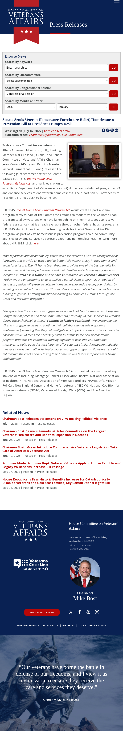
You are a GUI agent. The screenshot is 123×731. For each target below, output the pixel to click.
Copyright (68, 625)
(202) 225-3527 (83, 545)
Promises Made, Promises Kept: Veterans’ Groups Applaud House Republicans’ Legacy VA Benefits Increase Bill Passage (61, 465)
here (35, 243)
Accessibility (50, 625)
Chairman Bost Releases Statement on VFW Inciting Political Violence (54, 419)
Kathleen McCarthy (57, 131)
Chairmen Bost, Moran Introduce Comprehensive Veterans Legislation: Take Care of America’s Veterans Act (60, 449)
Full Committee (72, 135)
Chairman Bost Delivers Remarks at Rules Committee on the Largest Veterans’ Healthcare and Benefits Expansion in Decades (54, 433)
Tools (82, 625)
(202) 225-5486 (81, 548)
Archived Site (97, 625)
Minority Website (28, 625)
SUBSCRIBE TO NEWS (42, 612)
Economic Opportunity (44, 135)
